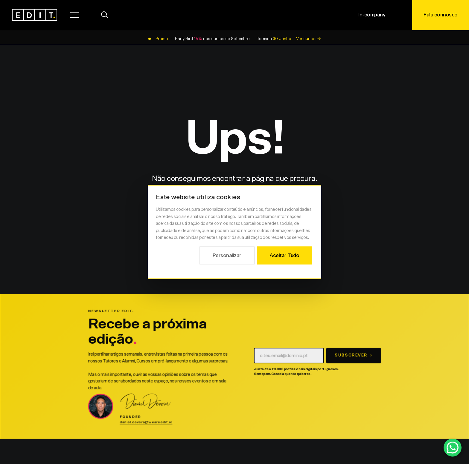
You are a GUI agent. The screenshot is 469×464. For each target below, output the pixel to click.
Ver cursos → (308, 39)
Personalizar (227, 255)
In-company (371, 14)
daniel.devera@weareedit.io (146, 424)
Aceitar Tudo (284, 255)
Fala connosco (441, 14)
